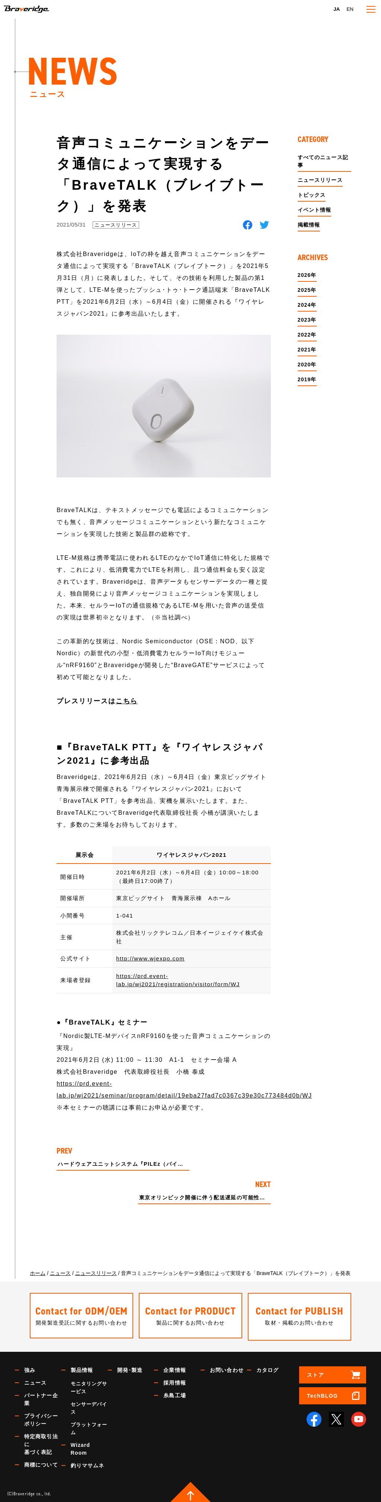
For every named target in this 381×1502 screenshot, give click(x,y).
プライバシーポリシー (41, 1417)
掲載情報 (309, 225)
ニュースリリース (116, 225)
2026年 (307, 275)
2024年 (307, 305)
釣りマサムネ (88, 1463)
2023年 (307, 320)
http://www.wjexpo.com (150, 958)
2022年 (307, 335)
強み (29, 1368)
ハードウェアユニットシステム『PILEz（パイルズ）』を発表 (123, 1164)
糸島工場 (174, 1393)
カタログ (267, 1368)
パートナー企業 (41, 1397)
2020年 (307, 364)
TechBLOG (322, 1394)
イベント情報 (315, 210)
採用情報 (174, 1380)
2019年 (307, 379)
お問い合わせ (227, 1368)
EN (349, 9)
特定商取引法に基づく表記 (41, 1442)
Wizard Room (80, 1447)
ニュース (35, 1380)
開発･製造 (130, 1368)
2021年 (307, 350)
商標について (41, 1462)
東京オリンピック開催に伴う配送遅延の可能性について (205, 1197)
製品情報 (82, 1368)
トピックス (312, 195)
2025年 (307, 290)
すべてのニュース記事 (323, 161)
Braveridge (39, 9)
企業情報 (174, 1368)
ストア (315, 1373)
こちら (127, 701)
